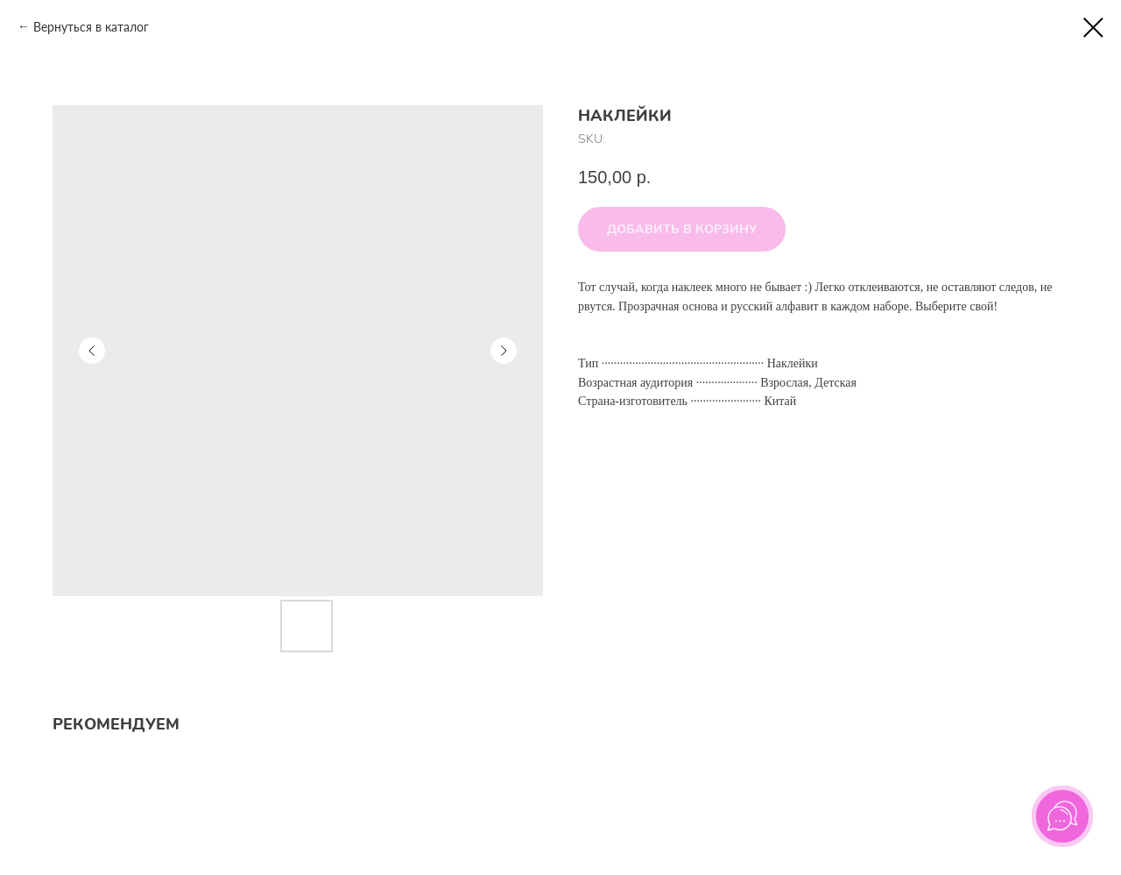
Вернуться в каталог (91, 26)
